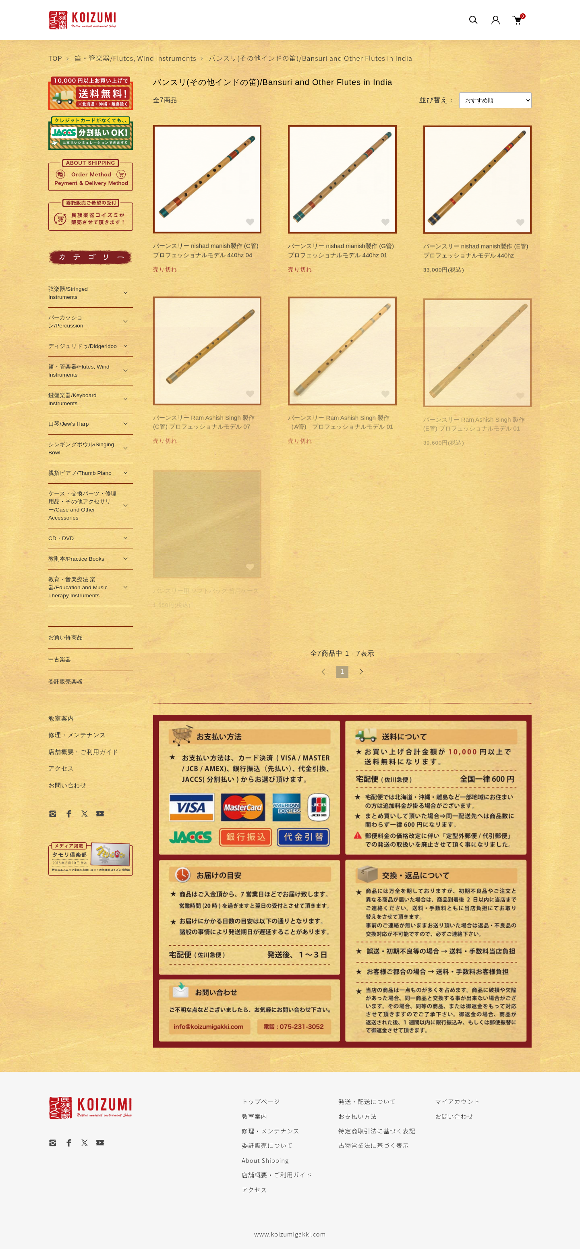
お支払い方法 (357, 1116)
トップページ (261, 1101)
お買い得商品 (65, 637)
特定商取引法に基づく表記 (376, 1130)
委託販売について (267, 1145)
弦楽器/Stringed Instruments (68, 293)
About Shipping (265, 1160)
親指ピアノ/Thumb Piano (80, 473)
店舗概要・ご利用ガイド (83, 751)
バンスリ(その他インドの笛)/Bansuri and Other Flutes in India (310, 58)
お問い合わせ (67, 785)
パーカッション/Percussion (65, 322)
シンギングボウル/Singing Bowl (81, 448)
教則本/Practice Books (76, 559)
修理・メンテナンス (77, 734)
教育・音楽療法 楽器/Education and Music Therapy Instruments (78, 587)
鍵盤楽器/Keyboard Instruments (72, 399)
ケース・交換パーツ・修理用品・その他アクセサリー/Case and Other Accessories (82, 506)
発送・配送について (367, 1101)
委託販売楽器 (65, 682)
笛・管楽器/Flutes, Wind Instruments (136, 58)
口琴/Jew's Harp (68, 424)
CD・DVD (61, 538)
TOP (55, 58)
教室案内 (61, 718)
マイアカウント (457, 1101)
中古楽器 (59, 660)
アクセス (61, 768)
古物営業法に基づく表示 (373, 1145)
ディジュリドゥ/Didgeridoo (82, 346)
